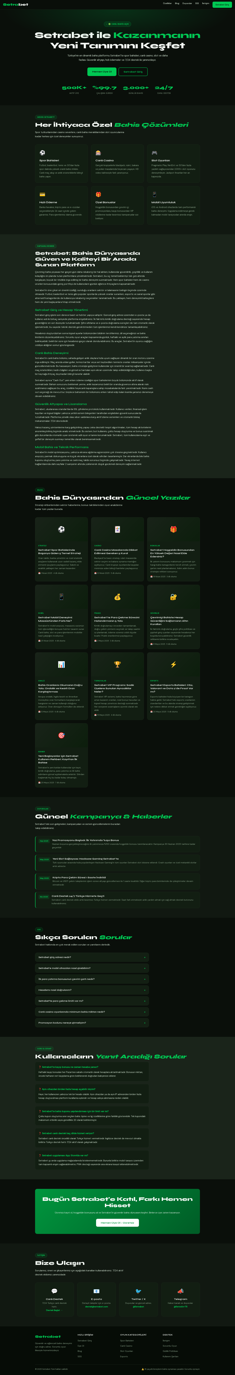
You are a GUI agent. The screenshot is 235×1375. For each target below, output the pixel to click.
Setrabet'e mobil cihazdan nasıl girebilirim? (92, 968)
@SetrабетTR (180, 1307)
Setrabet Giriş (222, 4)
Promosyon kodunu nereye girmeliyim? (92, 1022)
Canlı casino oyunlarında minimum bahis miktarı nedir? (92, 1012)
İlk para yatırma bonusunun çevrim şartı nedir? (92, 979)
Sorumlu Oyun (170, 1345)
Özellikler (167, 3)
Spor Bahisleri (127, 1340)
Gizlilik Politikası (170, 1351)
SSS (197, 3)
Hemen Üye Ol (102, 71)
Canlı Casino (126, 1345)
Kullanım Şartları (170, 1356)
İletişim (205, 3)
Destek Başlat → (54, 1311)
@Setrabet (138, 1307)
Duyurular (187, 3)
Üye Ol (81, 1345)
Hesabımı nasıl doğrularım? (92, 990)
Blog (177, 3)
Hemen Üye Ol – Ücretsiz (117, 1222)
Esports (124, 1356)
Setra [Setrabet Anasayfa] (15, 4)
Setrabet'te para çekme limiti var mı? (92, 1001)
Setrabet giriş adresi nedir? (92, 957)
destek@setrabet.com (96, 1307)
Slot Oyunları (126, 1351)
